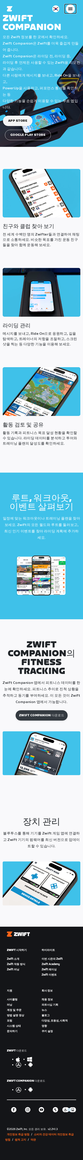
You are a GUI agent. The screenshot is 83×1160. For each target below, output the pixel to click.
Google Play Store (28, 135)
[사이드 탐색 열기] (70, 8)
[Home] (9, 9)
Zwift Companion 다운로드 (41, 715)
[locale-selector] (55, 8)
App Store (17, 121)
